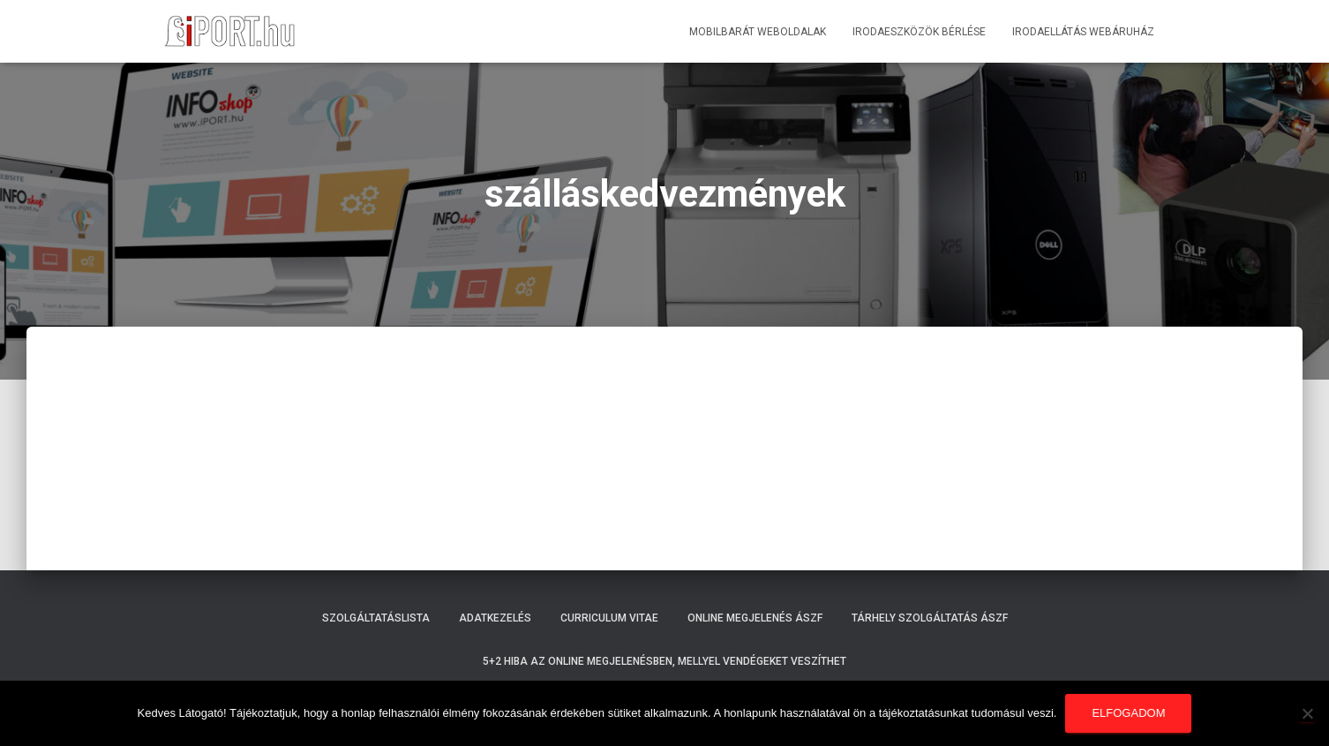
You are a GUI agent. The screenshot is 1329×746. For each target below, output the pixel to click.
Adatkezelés (495, 618)
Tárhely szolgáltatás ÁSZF (930, 618)
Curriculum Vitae (609, 618)
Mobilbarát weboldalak (757, 32)
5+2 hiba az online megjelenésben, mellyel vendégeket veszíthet (664, 661)
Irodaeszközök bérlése (919, 32)
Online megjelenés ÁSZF (754, 618)
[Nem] (1307, 713)
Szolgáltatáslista (376, 618)
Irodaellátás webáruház (1083, 32)
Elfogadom (1128, 713)
